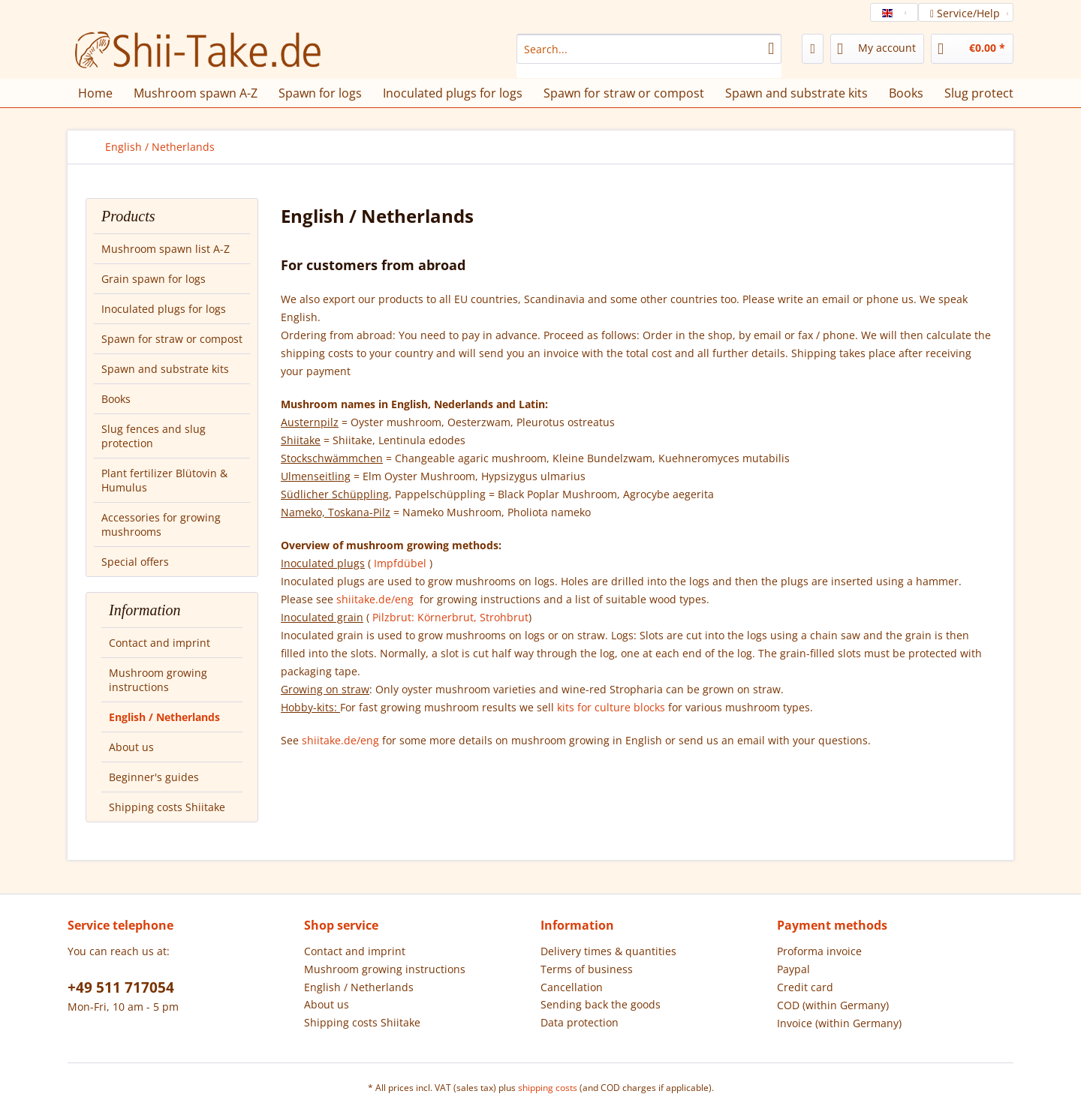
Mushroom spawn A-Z (195, 93)
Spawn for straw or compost (171, 339)
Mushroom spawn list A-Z (165, 249)
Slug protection (987, 93)
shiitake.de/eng (376, 599)
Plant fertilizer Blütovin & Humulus (164, 480)
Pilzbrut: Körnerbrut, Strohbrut (450, 617)
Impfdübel (401, 563)
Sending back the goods (600, 1004)
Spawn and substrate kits (165, 369)
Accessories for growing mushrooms (161, 524)
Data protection (579, 1022)
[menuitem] (648, 56)
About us (131, 747)
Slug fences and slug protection (153, 436)
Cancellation (571, 987)
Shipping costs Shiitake (167, 807)
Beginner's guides (154, 777)
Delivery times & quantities (608, 951)
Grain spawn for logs (153, 279)
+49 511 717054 (121, 987)
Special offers (135, 561)
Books (116, 399)
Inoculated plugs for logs (163, 309)
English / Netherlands (164, 717)
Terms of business (586, 969)
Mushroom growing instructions (158, 680)
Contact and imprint (159, 643)
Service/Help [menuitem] (966, 13)
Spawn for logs (320, 93)
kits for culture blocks (611, 707)
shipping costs (547, 1087)
